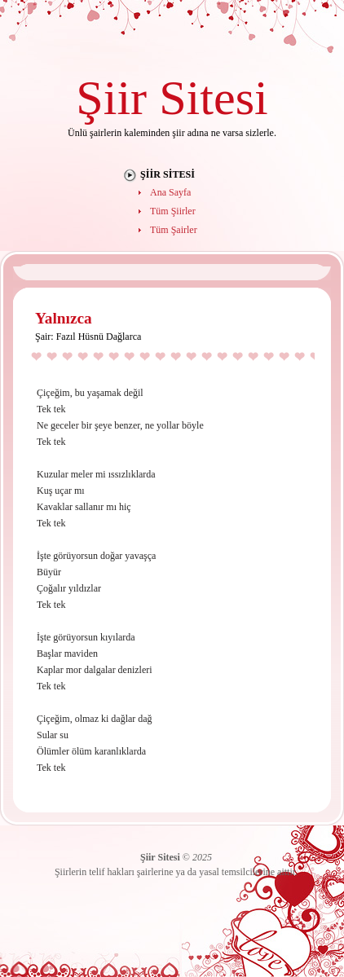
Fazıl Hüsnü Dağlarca (99, 336)
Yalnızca (63, 318)
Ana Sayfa (170, 192)
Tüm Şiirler (173, 211)
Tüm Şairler (173, 229)
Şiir (111, 97)
